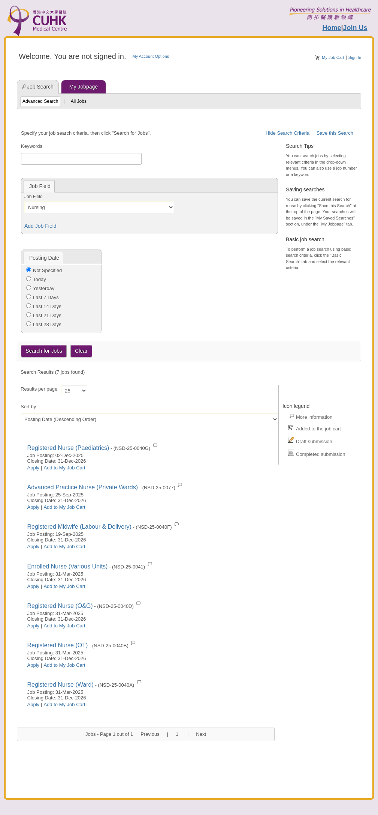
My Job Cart (333, 57)
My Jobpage (83, 87)
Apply (33, 468)
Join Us (355, 28)
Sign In (354, 57)
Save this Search (335, 133)
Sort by (28, 406)
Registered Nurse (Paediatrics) (68, 448)
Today (39, 279)
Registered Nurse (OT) (57, 645)
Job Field (33, 196)
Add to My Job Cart (64, 468)
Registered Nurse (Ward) (60, 684)
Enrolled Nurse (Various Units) (67, 566)
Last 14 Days (47, 306)
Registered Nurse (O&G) (60, 606)
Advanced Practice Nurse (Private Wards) (82, 487)
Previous (150, 734)
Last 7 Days (46, 297)
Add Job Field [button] (40, 226)
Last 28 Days (47, 324)
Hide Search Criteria (287, 133)
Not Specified (47, 270)
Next (201, 734)
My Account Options (150, 56)
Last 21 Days (47, 315)
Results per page (39, 389)
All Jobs (79, 101)
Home (332, 28)
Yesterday (43, 288)
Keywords (31, 146)
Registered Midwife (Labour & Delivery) (79, 526)
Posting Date (44, 258)
